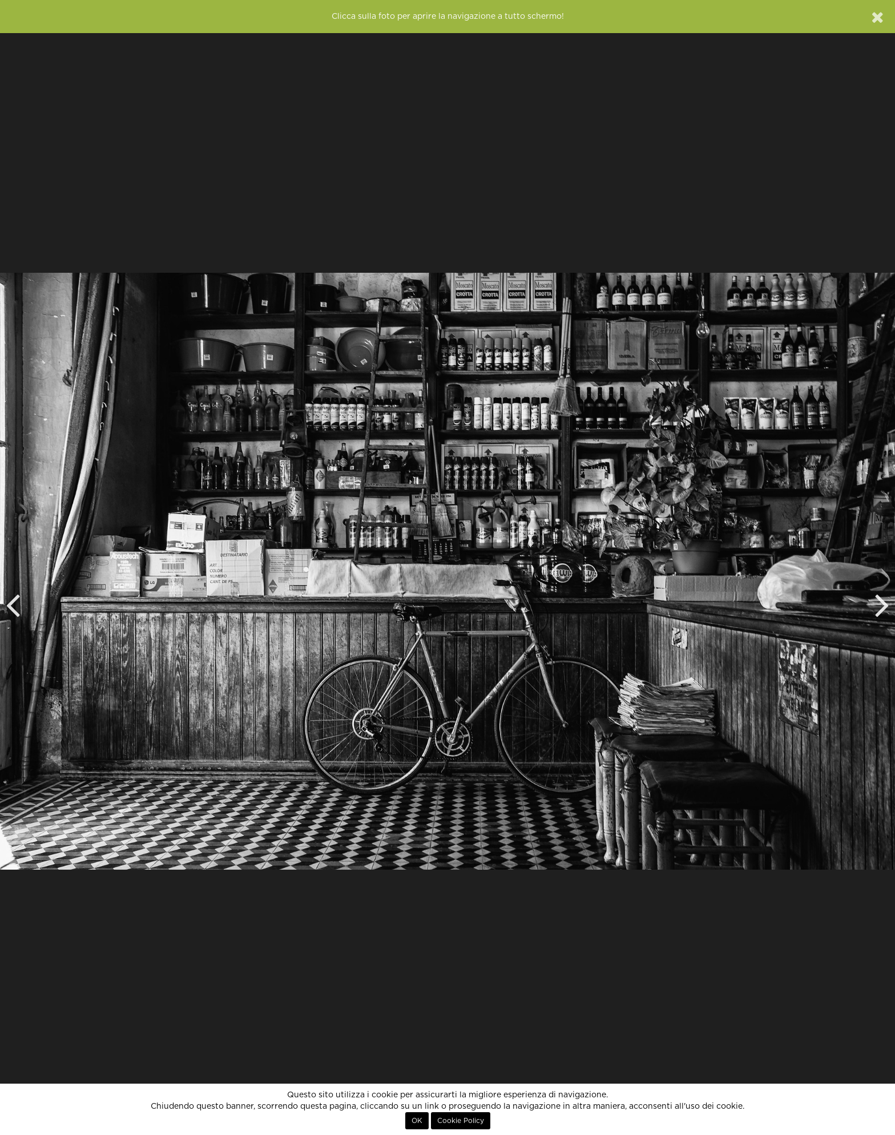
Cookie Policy (460, 1120)
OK (417, 1120)
